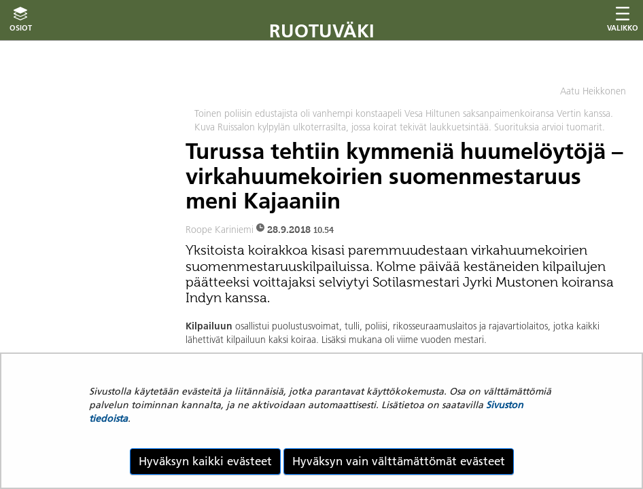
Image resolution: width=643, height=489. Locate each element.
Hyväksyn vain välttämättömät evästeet (398, 461)
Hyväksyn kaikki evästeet (205, 461)
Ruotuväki (322, 31)
